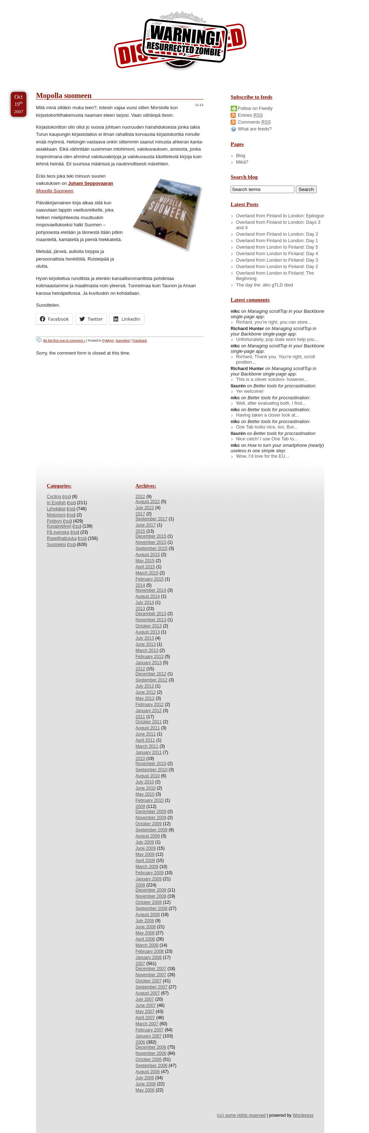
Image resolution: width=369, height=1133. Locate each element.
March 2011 (146, 746)
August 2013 (147, 632)
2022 (140, 496)
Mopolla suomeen (64, 95)
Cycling (54, 496)
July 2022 (144, 507)
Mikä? (242, 162)
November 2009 (150, 817)
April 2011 (145, 740)
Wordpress (303, 1115)
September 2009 (151, 829)
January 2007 (148, 1036)
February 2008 (149, 951)
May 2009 (145, 854)
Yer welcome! (249, 391)
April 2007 (145, 1017)
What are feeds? (255, 129)
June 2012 (145, 692)
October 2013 (148, 625)
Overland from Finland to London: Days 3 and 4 (278, 224)
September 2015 (151, 548)
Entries (250, 115)
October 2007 (148, 980)
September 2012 (151, 680)
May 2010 (145, 794)
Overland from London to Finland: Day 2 (277, 266)
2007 (140, 963)
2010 (140, 758)
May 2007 (145, 1011)
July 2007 (144, 999)
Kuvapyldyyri (59, 526)
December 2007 (150, 968)
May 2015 (145, 560)
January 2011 (148, 752)
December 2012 (150, 673)
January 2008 (148, 957)
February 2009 (149, 872)
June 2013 (145, 644)
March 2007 (146, 1023)
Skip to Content (28, 3)
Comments (254, 122)
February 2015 (149, 579)
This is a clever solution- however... (272, 379)
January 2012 (148, 710)
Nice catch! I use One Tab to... (267, 438)
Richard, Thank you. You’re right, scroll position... (275, 359)
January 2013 (148, 662)
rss (67, 496)
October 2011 (148, 721)
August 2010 (147, 775)
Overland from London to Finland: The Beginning (275, 275)
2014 (140, 585)
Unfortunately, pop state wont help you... (277, 339)
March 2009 (146, 866)
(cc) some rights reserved (241, 1115)
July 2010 (144, 782)
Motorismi (56, 514)
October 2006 (148, 1059)
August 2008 (147, 914)
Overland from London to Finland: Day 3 (277, 260)
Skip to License (133, 3)
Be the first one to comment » (64, 340)
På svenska (58, 532)
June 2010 (145, 788)
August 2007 (147, 993)
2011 (140, 716)
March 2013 (146, 650)
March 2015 (146, 573)
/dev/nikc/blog (180, 42)
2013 (140, 608)
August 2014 (147, 596)
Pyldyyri (108, 340)
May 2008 (145, 933)
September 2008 (151, 908)
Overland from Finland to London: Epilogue (280, 215)
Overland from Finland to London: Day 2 (277, 234)
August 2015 (147, 554)
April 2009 (145, 860)
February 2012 (149, 704)
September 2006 (151, 1065)
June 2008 (145, 926)
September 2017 (151, 518)
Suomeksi (122, 340)
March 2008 (146, 945)
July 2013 (144, 638)
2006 (140, 1042)
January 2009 (148, 878)
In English (56, 502)
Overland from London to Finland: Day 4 (277, 253)
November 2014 (150, 590)
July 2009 (144, 842)
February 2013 (149, 656)
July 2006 (144, 1077)
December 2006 (150, 1047)
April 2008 (145, 939)
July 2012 (144, 686)
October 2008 (148, 902)
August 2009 (147, 836)
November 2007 (150, 974)
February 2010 (149, 800)
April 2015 (145, 566)
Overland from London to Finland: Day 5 (277, 247)
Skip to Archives (80, 3)
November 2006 (150, 1053)
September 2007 (151, 987)
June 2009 (145, 848)
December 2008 (150, 890)
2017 (140, 513)
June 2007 (145, 1005)
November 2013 (150, 619)
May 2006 (145, 1090)
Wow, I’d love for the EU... (262, 456)
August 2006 (147, 1071)
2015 (140, 531)
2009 (140, 806)
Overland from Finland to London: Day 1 (277, 240)
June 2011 (145, 734)
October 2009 (148, 823)
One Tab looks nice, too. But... (267, 427)
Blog (240, 155)
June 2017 (145, 525)
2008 (140, 885)
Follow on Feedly (255, 108)
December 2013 (150, 613)
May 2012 (145, 698)
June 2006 (145, 1084)
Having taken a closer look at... (267, 415)
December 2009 (150, 811)
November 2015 (150, 542)
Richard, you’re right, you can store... (273, 322)
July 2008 (144, 920)
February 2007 (149, 1029)
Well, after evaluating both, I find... (271, 403)
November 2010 (150, 763)
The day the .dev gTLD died (264, 285)
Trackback (139, 340)
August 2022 (147, 501)
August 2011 (147, 727)
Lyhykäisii (56, 508)
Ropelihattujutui (62, 538)
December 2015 (150, 536)
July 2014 (144, 602)
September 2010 (151, 769)
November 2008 (150, 896)
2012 (140, 668)
